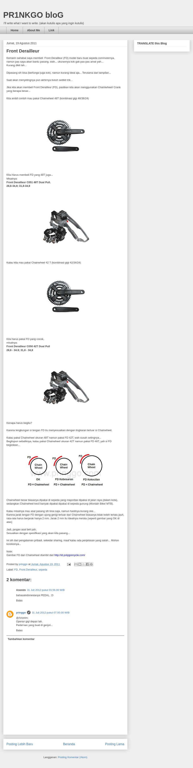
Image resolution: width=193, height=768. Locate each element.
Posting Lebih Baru (19, 744)
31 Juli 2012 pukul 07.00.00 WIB (50, 612)
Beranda (69, 744)
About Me (33, 30)
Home (14, 30)
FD (16, 569)
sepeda (43, 569)
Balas (19, 600)
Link (51, 30)
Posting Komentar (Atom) (72, 757)
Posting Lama (114, 744)
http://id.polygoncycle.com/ (69, 555)
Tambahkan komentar (21, 639)
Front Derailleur (28, 569)
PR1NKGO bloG (33, 14)
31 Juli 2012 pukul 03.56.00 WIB (46, 589)
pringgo (21, 612)
